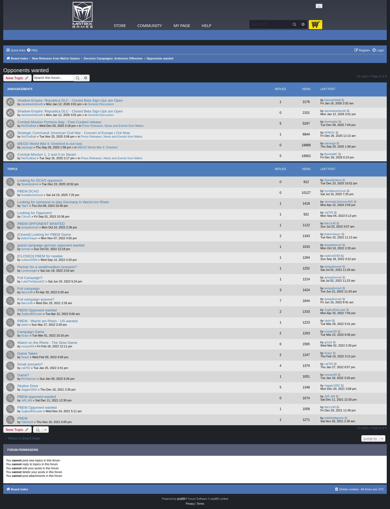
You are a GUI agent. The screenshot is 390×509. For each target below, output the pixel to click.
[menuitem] (32, 50)
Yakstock (27, 422)
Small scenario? (30, 364)
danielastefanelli (32, 104)
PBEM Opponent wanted (37, 310)
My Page (181, 25)
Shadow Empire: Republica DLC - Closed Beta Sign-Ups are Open (70, 100)
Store (120, 25)
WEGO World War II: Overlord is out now (49, 144)
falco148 (330, 223)
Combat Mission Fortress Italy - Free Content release (59, 122)
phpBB (181, 498)
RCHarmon (28, 378)
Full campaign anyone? (35, 299)
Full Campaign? (29, 278)
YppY (24, 205)
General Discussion (101, 104)
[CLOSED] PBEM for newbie (40, 256)
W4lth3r (329, 132)
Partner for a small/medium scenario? (47, 267)
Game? (23, 375)
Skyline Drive (27, 386)
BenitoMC (330, 154)
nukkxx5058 (29, 259)
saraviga (27, 147)
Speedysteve (30, 184)
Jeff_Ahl (26, 400)
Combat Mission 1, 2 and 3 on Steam (46, 154)
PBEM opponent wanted (36, 397)
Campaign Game (30, 332)
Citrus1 (26, 216)
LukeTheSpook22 (33, 281)
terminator (331, 121)
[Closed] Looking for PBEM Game (44, 234)
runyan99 (330, 331)
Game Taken (27, 353)
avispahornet (29, 227)
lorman (26, 249)
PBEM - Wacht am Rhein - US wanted (47, 321)
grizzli (328, 342)
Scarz (25, 335)
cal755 (328, 212)
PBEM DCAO (28, 191)
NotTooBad (28, 125)
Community (149, 25)
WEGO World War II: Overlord (97, 147)
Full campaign (28, 289)
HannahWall (332, 100)
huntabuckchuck (32, 195)
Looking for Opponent (34, 213)
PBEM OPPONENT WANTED (41, 224)
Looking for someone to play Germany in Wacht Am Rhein (63, 202)
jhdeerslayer (29, 238)
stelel (24, 324)
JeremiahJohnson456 (338, 201)
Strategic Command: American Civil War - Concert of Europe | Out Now (73, 133)
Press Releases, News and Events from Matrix (113, 125)
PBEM (22, 418)
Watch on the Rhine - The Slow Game (47, 343)
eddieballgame (334, 418)
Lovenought (29, 270)
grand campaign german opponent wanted (50, 245)
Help (207, 25)
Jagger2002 (29, 389)
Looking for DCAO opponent (39, 180)
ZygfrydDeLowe (31, 313)
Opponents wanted (26, 70)
